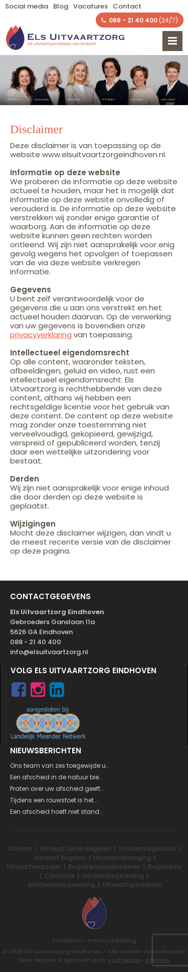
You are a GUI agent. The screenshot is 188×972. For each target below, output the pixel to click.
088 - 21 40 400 (35, 642)
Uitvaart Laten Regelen (75, 848)
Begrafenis (164, 866)
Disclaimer (67, 940)
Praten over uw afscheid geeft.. (56, 788)
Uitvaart (20, 848)
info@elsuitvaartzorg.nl (49, 652)
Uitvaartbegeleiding (113, 875)
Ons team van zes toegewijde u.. (59, 765)
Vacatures (90, 6)
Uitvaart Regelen (60, 857)
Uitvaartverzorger (34, 866)
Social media (26, 6)
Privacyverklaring (112, 940)
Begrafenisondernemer (104, 866)
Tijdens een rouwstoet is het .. (54, 800)
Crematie (60, 875)
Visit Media (124, 960)
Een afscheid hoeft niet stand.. (56, 811)
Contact (127, 6)
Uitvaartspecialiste (132, 884)
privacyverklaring (41, 334)
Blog (60, 6)
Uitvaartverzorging (122, 857)
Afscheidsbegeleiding (61, 884)
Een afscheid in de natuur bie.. (56, 777)
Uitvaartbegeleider (147, 848)
